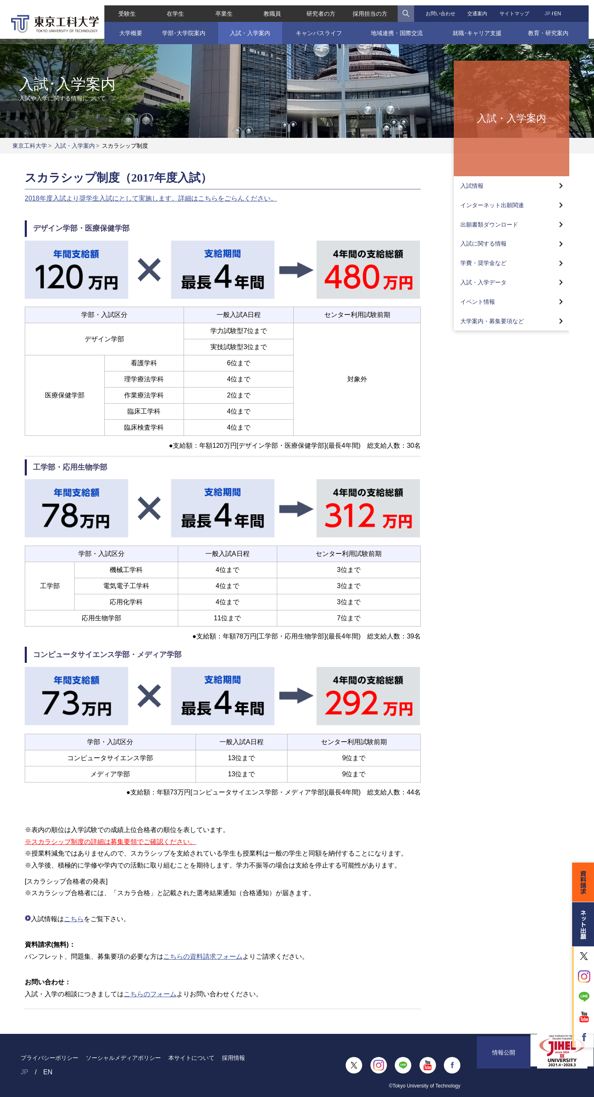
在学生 (172, 8)
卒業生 (221, 8)
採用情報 (233, 1057)
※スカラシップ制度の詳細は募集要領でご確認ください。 (110, 841)
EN (561, 8)
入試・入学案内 (248, 27)
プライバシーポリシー (49, 1057)
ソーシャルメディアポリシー (123, 1057)
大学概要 (125, 27)
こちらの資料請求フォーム (203, 956)
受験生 (122, 8)
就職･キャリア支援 (480, 27)
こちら (74, 918)
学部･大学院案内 (180, 27)
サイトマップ (518, 8)
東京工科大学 (29, 145)
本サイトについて (191, 1057)
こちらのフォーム (150, 994)
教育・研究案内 (553, 27)
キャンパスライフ (318, 27)
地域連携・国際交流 (398, 27)
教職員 (271, 8)
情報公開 (503, 1065)
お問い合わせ (442, 8)
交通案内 (480, 8)
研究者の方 (320, 8)
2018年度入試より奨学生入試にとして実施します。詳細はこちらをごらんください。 (151, 198)
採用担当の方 (371, 8)
